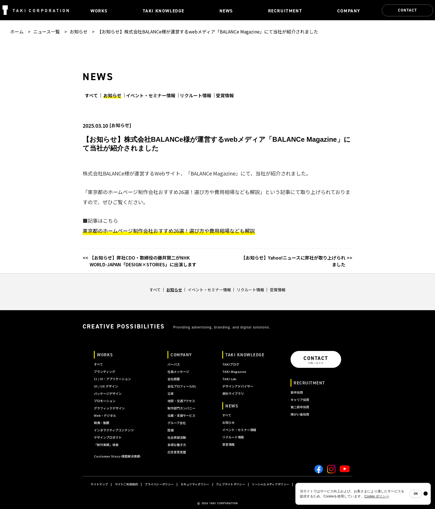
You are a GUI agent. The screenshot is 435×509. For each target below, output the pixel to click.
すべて (91, 95)
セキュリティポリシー (195, 484)
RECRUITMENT (309, 383)
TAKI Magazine (234, 371)
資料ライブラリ (233, 393)
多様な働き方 (176, 444)
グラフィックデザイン (109, 408)
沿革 (170, 393)
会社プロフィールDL (181, 386)
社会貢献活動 (176, 437)
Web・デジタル (105, 415)
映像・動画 (101, 422)
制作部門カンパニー (181, 408)
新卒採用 (297, 392)
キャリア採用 (300, 399)
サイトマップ (99, 484)
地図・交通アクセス (181, 400)
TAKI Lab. (229, 379)
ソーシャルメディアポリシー (270, 484)
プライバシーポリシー (159, 484)
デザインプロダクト (108, 437)
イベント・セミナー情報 (150, 95)
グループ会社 (176, 422)
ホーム (17, 31)
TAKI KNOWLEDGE (244, 354)
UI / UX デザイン (106, 386)
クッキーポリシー (307, 484)
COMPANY (181, 354)
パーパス (173, 364)
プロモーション (104, 400)
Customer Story (117, 456)
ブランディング (104, 371)
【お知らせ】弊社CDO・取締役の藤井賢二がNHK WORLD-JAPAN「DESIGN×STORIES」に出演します (143, 261)
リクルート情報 (195, 95)
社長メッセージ (178, 371)
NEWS (231, 406)
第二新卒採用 (300, 407)
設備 (170, 430)
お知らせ (79, 31)
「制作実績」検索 (106, 444)
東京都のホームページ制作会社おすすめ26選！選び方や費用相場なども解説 (169, 230)
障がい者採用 (300, 414)
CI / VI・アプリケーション (112, 379)
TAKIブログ (230, 364)
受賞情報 (225, 95)
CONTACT (407, 10)
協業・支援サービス (181, 415)
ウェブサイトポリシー (230, 484)
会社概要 (173, 379)
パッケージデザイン (108, 393)
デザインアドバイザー (237, 386)
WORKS (105, 354)
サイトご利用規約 (126, 484)
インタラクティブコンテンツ (114, 430)
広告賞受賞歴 (176, 452)
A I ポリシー (333, 484)
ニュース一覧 (46, 31)
